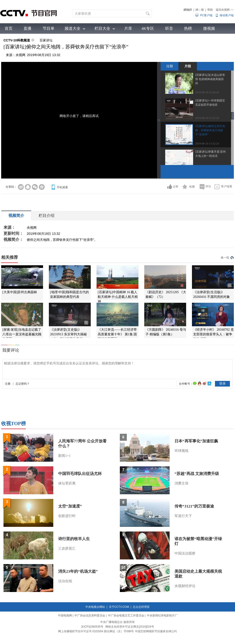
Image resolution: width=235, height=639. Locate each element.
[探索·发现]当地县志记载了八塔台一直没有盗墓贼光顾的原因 (21, 334)
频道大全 (73, 28)
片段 (188, 66)
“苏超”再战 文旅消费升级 (197, 473)
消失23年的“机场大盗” (78, 571)
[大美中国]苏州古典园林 (19, 292)
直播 (27, 28)
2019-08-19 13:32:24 (207, 118)
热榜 (188, 28)
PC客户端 (206, 15)
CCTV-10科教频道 (16, 40)
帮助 (210, 9)
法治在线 (65, 581)
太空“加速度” (70, 506)
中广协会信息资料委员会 (89, 615)
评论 (208, 186)
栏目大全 (102, 28)
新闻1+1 (64, 455)
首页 (9, 28)
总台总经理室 (141, 607)
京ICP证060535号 (92, 626)
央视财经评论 (185, 586)
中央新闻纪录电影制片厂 (162, 615)
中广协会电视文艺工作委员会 (126, 615)
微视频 (209, 28)
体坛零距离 (67, 483)
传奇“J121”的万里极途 (194, 506)
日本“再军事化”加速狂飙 (196, 441)
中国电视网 (65, 615)
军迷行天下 (183, 516)
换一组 (225, 257)
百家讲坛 (46, 40)
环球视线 (181, 451)
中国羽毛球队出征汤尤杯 (80, 473)
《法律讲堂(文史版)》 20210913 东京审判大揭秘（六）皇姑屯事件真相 (68, 334)
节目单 (48, 28)
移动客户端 (227, 15)
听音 (169, 28)
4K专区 (147, 28)
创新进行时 (67, 516)
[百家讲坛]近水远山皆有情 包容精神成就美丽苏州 (210, 79)
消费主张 (181, 483)
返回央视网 (225, 9)
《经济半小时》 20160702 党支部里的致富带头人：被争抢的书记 (213, 334)
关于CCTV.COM (119, 607)
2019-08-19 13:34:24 (207, 92)
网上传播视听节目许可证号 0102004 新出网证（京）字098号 (96, 631)
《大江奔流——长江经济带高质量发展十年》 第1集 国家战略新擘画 (117, 334)
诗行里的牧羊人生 (74, 539)
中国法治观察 (185, 553)
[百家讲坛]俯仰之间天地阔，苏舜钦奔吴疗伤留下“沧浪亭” (210, 130)
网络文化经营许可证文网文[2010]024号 (129, 626)
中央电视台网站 (95, 607)
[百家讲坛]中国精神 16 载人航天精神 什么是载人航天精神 (118, 296)
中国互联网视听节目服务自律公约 (156, 631)
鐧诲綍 (188, 9)
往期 (169, 66)
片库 (128, 28)
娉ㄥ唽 (199, 9)
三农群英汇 (67, 548)
